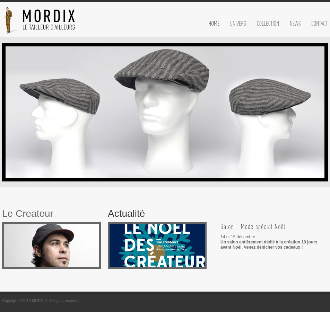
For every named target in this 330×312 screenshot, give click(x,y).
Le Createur (27, 213)
